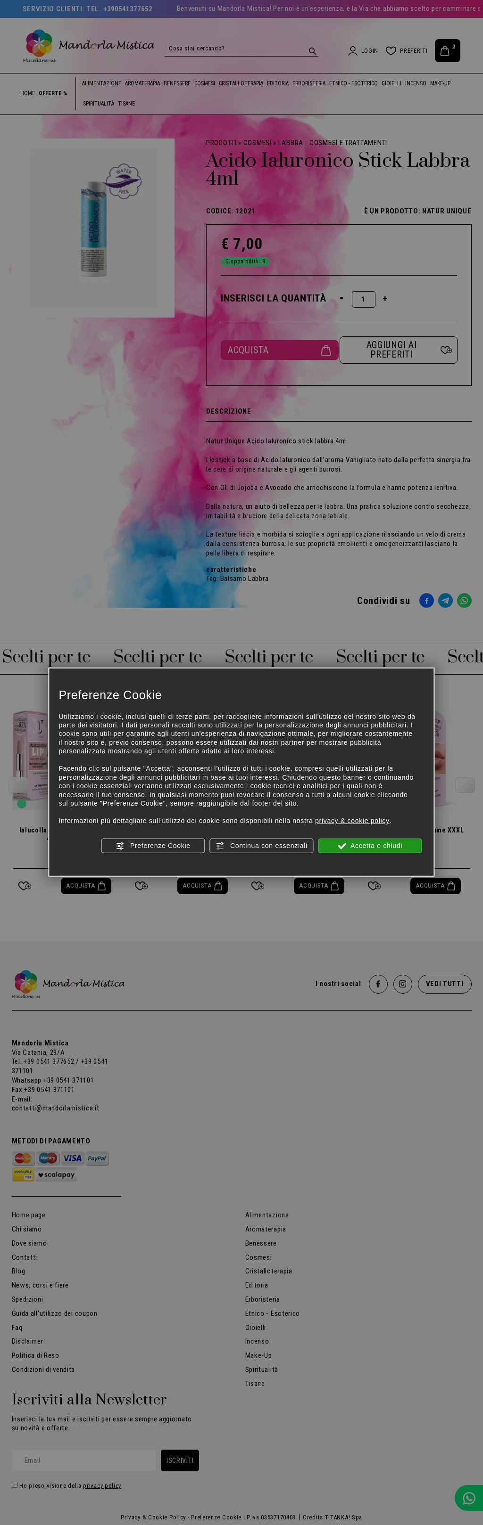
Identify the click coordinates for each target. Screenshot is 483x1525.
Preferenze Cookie (153, 845)
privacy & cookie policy (352, 820)
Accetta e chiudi (370, 845)
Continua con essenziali (262, 845)
